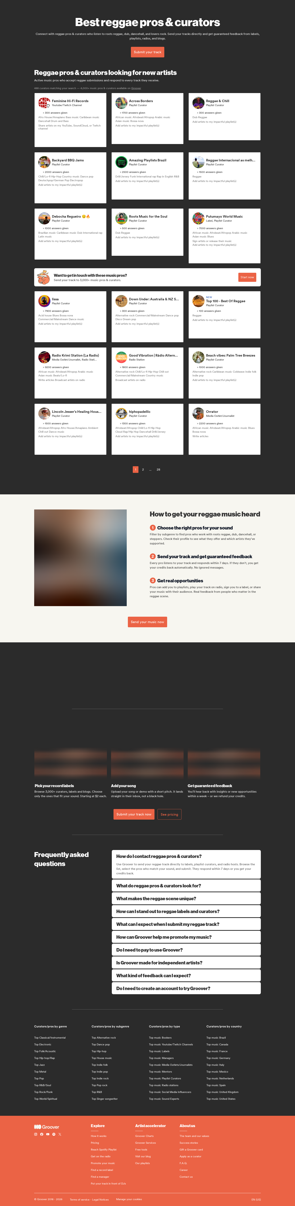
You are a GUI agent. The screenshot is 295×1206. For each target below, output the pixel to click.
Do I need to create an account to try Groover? (186, 988)
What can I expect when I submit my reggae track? (186, 924)
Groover (136, 88)
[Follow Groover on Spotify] (53, 1135)
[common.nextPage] (168, 469)
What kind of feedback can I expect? (186, 975)
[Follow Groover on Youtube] (47, 1135)
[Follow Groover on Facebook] (41, 1135)
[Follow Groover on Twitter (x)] (59, 1135)
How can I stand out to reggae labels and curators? (186, 911)
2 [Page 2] (143, 469)
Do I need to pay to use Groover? (186, 949)
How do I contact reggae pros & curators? (186, 856)
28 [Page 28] (158, 469)
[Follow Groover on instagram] (35, 1135)
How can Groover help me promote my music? (186, 937)
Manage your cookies (129, 1199)
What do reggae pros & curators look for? (186, 885)
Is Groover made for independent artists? (186, 962)
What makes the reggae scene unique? (186, 898)
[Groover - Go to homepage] (62, 1126)
